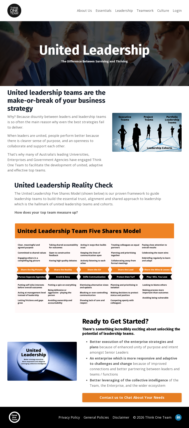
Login (177, 10)
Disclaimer (121, 417)
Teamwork (145, 10)
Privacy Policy (69, 417)
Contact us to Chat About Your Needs (132, 397)
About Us (84, 10)
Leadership (124, 10)
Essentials (103, 10)
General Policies (96, 417)
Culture (163, 10)
